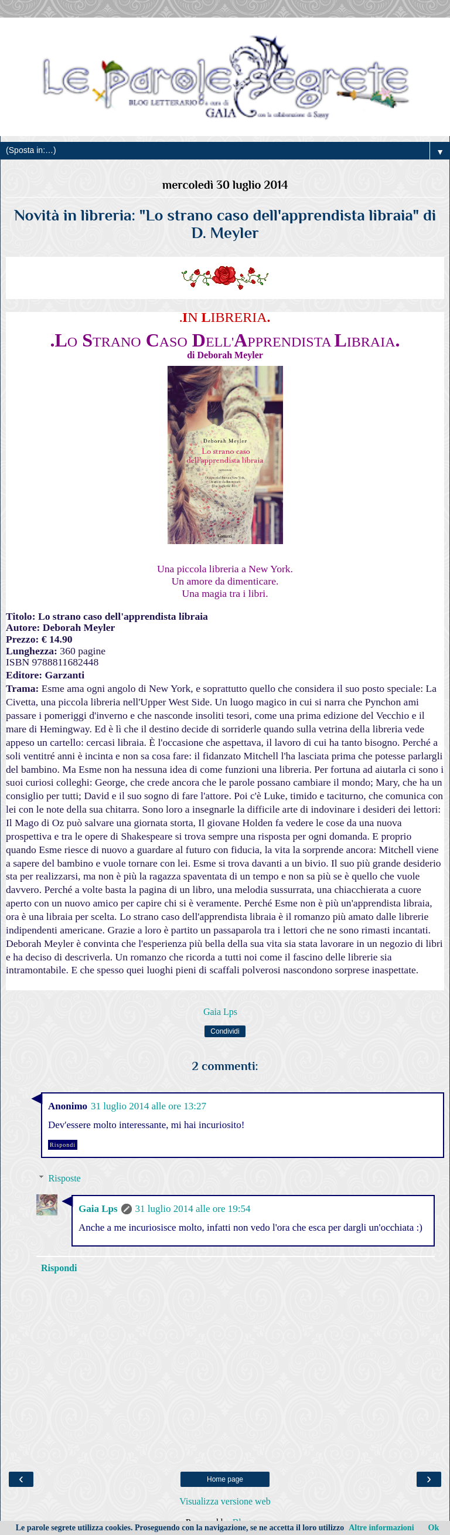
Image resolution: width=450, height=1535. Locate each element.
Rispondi (63, 1145)
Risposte (65, 1178)
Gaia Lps (98, 1208)
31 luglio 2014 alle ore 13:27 (148, 1106)
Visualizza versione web (224, 1501)
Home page (225, 1479)
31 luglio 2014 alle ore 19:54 (193, 1208)
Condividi (224, 1031)
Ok (433, 1527)
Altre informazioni (381, 1527)
